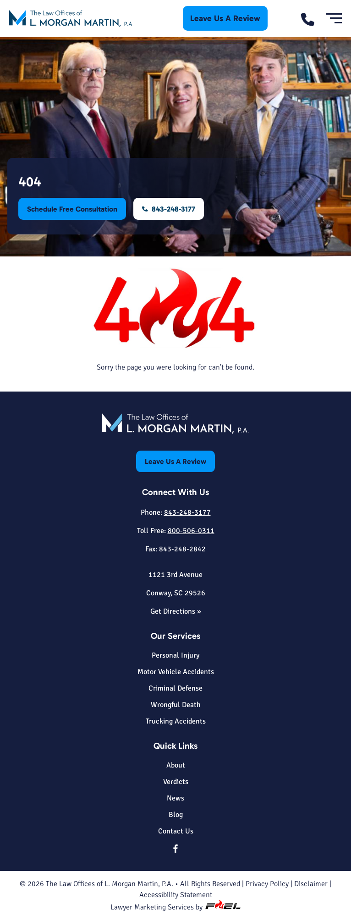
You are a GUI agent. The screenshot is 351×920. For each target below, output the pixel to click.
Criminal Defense (175, 688)
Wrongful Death (176, 704)
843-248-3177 (169, 209)
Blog (176, 814)
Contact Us (175, 831)
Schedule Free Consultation (72, 209)
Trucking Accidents (176, 721)
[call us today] (311, 18)
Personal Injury (175, 655)
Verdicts (175, 781)
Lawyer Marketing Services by (175, 907)
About (175, 765)
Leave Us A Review (225, 18)
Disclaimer (311, 883)
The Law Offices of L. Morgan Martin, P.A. (109, 883)
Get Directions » (175, 611)
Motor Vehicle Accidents (175, 671)
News (175, 798)
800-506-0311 (191, 530)
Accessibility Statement (175, 894)
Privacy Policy (267, 883)
